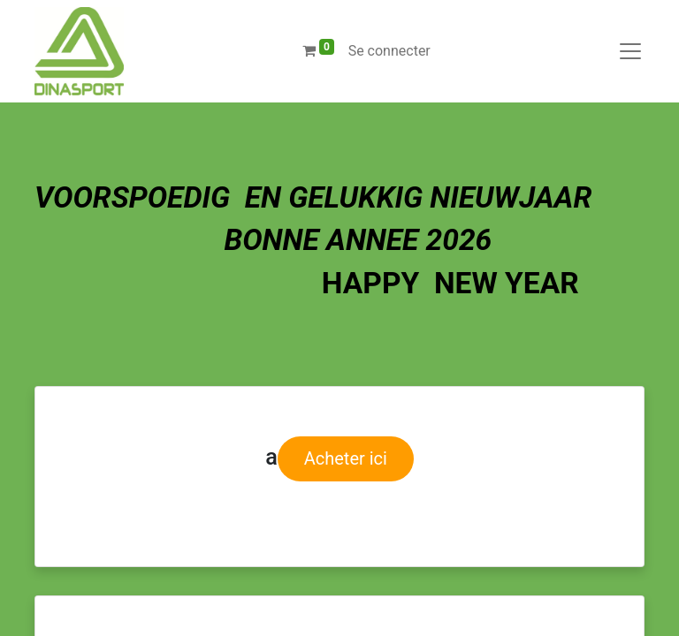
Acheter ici (345, 458)
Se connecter (389, 50)
